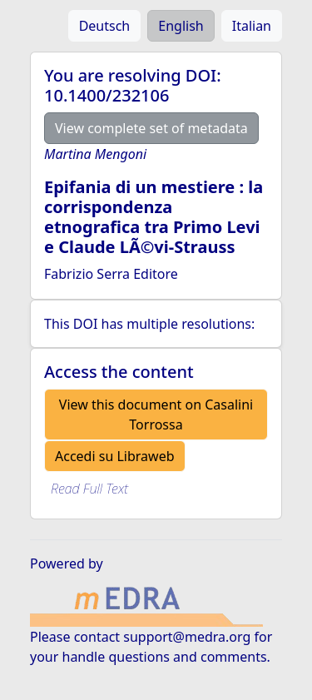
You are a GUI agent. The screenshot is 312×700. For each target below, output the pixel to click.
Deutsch (105, 26)
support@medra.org (186, 637)
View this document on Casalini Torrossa (156, 414)
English (180, 26)
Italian (251, 26)
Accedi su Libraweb (115, 456)
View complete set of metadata (151, 128)
